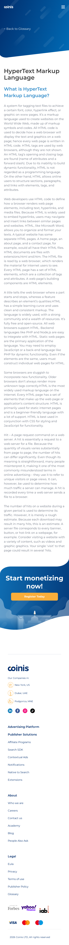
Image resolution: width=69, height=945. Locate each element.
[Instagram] (25, 711)
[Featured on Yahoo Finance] (28, 910)
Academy (14, 825)
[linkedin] (10, 711)
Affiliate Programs (19, 742)
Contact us (15, 818)
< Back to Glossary (17, 29)
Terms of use (16, 879)
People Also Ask (18, 840)
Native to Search (18, 772)
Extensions (15, 779)
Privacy (12, 871)
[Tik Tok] (32, 711)
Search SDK (15, 749)
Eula (11, 864)
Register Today (34, 596)
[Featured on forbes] (13, 909)
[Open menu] (63, 7)
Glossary (13, 894)
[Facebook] (17, 711)
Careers (13, 810)
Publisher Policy (18, 886)
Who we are (15, 803)
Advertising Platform (23, 727)
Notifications (16, 764)
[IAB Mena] (44, 913)
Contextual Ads (18, 757)
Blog (11, 833)
